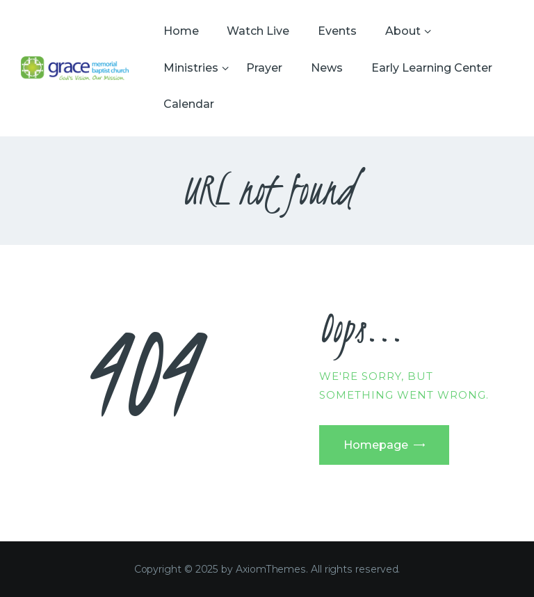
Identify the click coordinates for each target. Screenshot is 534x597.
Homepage (375, 445)
